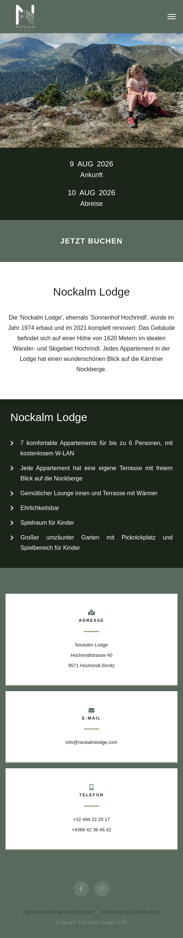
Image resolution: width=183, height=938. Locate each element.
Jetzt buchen (91, 241)
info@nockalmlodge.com (91, 742)
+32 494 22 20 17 (91, 819)
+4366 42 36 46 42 (91, 829)
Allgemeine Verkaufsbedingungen (58, 912)
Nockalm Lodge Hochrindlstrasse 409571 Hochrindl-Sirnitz (91, 655)
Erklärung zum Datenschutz (131, 912)
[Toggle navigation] (171, 16)
